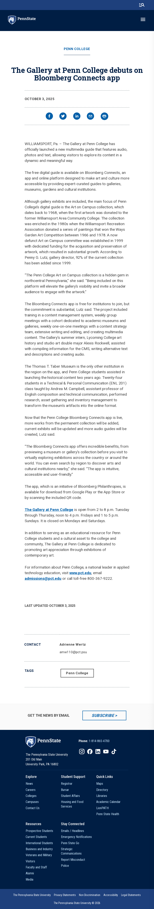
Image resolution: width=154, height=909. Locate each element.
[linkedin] (76, 116)
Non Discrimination (89, 895)
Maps (99, 784)
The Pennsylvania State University (32, 895)
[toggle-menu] (143, 19)
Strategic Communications (71, 851)
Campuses (32, 802)
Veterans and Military (39, 855)
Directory (102, 790)
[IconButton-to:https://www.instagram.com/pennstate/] (82, 751)
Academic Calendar (108, 802)
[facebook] (49, 116)
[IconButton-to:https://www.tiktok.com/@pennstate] (114, 751)
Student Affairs (70, 796)
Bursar (65, 790)
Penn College (77, 49)
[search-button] (142, 5)
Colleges (31, 796)
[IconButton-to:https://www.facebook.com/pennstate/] (90, 751)
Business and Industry (39, 849)
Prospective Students (39, 831)
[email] (90, 116)
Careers (30, 790)
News (29, 784)
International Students (39, 843)
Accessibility (110, 895)
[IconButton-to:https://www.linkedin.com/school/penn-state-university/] (98, 751)
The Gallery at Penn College (49, 509)
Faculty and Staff (36, 867)
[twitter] (63, 116)
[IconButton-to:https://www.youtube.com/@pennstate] (106, 751)
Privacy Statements (65, 895)
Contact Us (33, 808)
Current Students (36, 837)
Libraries (101, 796)
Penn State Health (107, 814)
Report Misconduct (73, 860)
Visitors (30, 861)
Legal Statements (131, 895)
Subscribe (103, 715)
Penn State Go (70, 843)
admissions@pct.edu (43, 578)
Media (29, 879)
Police (65, 866)
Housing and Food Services (72, 804)
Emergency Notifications (76, 837)
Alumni (30, 873)
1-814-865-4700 (99, 741)
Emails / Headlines (72, 831)
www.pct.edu (80, 573)
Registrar (66, 784)
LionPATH (102, 808)
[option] (94, 741)
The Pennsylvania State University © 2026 (77, 903)
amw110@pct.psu (73, 652)
